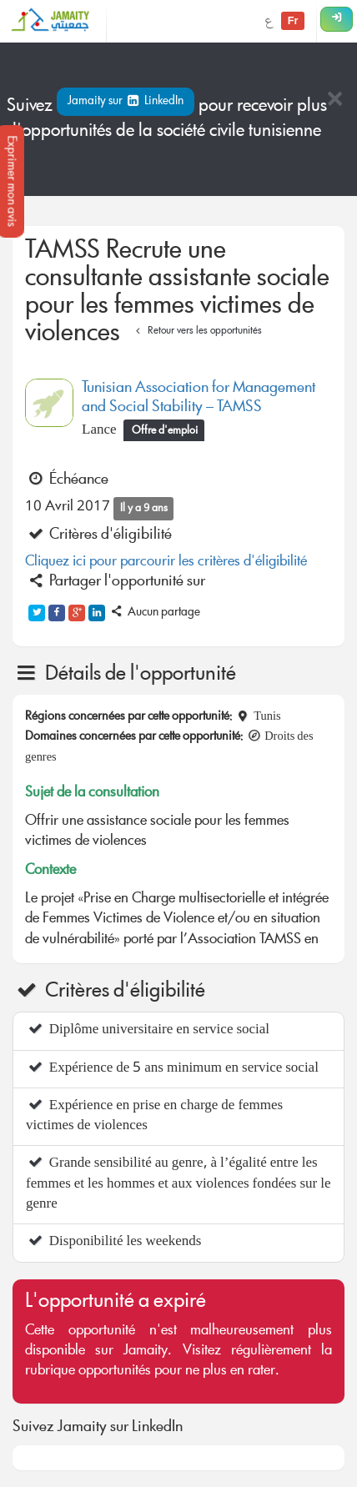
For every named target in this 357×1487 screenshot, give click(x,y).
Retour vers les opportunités (196, 331)
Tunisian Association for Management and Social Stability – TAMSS (198, 398)
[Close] (334, 100)
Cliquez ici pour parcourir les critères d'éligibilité (166, 562)
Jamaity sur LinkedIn (126, 102)
